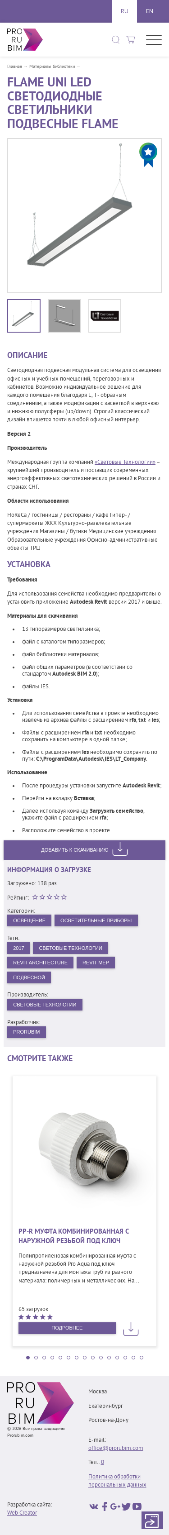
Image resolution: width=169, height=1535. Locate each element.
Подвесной (29, 977)
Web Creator (22, 1513)
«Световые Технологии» (125, 462)
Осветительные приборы (96, 920)
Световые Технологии (70, 948)
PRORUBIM (26, 1031)
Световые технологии (44, 1004)
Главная (14, 67)
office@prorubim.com (115, 1448)
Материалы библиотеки (52, 67)
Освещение (29, 920)
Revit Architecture (40, 962)
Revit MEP (95, 962)
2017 (18, 948)
